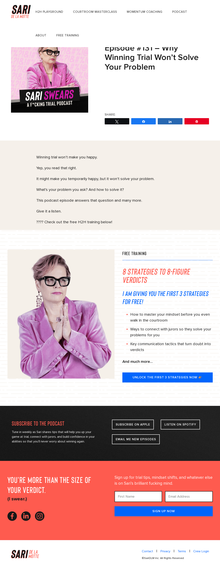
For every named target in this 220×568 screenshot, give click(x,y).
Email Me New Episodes (136, 439)
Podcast (180, 12)
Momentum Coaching (145, 12)
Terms (182, 551)
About (41, 35)
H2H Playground (50, 12)
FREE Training (68, 35)
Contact (148, 551)
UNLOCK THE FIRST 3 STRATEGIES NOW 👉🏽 (167, 377)
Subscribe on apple (133, 424)
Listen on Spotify (182, 424)
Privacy (166, 551)
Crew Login (201, 551)
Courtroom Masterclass (95, 12)
